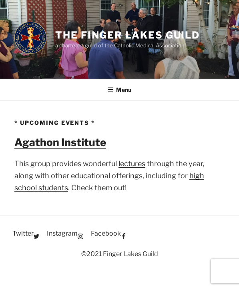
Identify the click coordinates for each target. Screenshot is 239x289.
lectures (131, 163)
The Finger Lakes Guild (127, 35)
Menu (119, 89)
